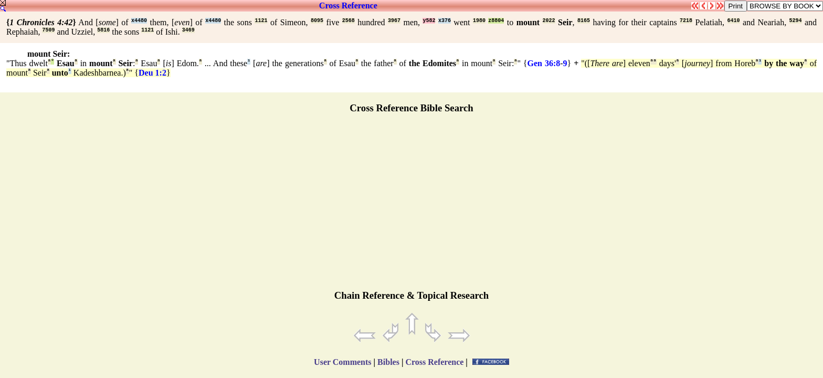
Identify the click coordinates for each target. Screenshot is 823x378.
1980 (479, 21)
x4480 (139, 21)
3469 (188, 30)
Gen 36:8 (544, 63)
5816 (103, 30)
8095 (317, 21)
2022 (549, 21)
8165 (583, 21)
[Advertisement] (411, 206)
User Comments (342, 362)
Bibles (388, 362)
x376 (444, 21)
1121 (261, 21)
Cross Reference (348, 5)
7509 (48, 30)
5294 (795, 21)
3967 (394, 21)
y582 (429, 21)
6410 (733, 21)
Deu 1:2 (152, 72)
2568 (348, 21)
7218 (686, 21)
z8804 (496, 21)
